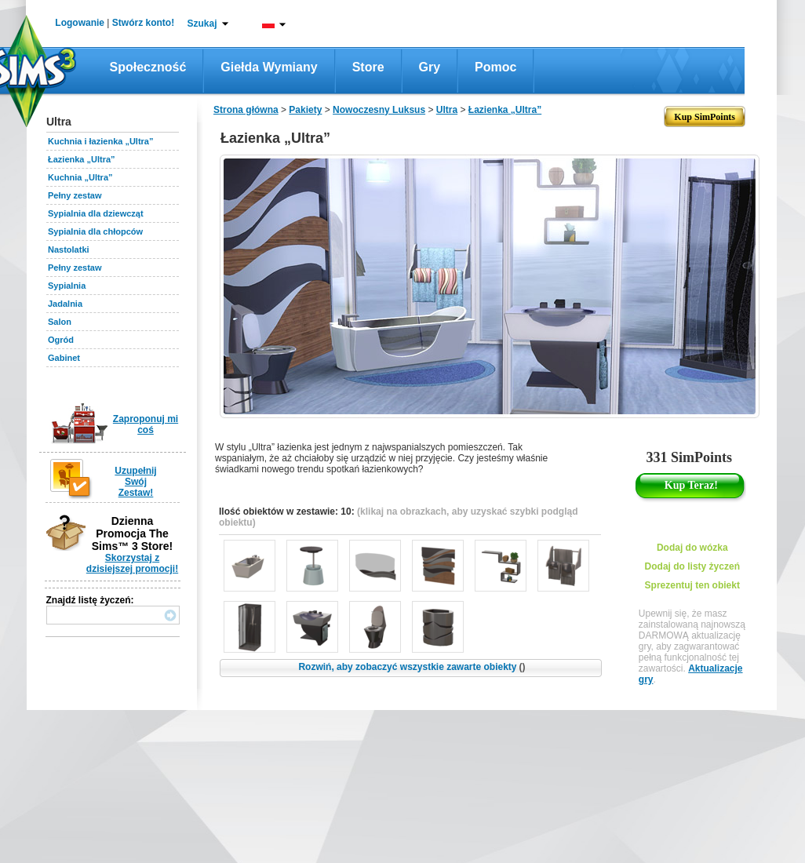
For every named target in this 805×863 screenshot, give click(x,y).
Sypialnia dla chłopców (95, 231)
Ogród (61, 339)
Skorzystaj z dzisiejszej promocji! (132, 563)
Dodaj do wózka (692, 547)
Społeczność (148, 67)
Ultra (446, 109)
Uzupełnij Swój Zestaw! (135, 481)
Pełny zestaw (74, 195)
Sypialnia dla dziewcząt (96, 213)
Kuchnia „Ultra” (80, 177)
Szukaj (202, 23)
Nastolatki (68, 249)
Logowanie (79, 22)
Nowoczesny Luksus (379, 109)
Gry (430, 67)
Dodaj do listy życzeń (692, 566)
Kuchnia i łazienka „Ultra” (100, 141)
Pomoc (495, 67)
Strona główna (246, 109)
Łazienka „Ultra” (81, 159)
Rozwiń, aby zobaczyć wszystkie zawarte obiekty (411, 666)
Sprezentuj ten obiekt (692, 585)
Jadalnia (65, 303)
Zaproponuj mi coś (145, 424)
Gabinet (64, 357)
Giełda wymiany (268, 67)
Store (368, 67)
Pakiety (305, 109)
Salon (59, 321)
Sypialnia (67, 285)
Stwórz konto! (143, 22)
